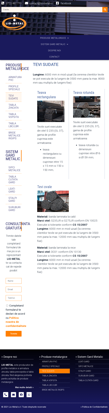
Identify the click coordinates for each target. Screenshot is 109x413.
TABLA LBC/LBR (14, 125)
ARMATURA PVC (15, 78)
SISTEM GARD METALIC (54, 44)
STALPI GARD (13, 199)
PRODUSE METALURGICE (54, 38)
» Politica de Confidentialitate (94, 407)
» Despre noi (9, 356)
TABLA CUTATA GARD (13, 179)
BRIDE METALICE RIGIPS (14, 135)
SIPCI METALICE (14, 169)
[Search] (105, 9)
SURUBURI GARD (15, 209)
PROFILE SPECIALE (14, 88)
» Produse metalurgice (53, 356)
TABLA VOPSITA (14, 115)
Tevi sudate (13, 97)
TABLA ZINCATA (14, 106)
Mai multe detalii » (24, 387)
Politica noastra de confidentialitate (16, 322)
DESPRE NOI (54, 50)
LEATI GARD (12, 190)
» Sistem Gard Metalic (89, 356)
